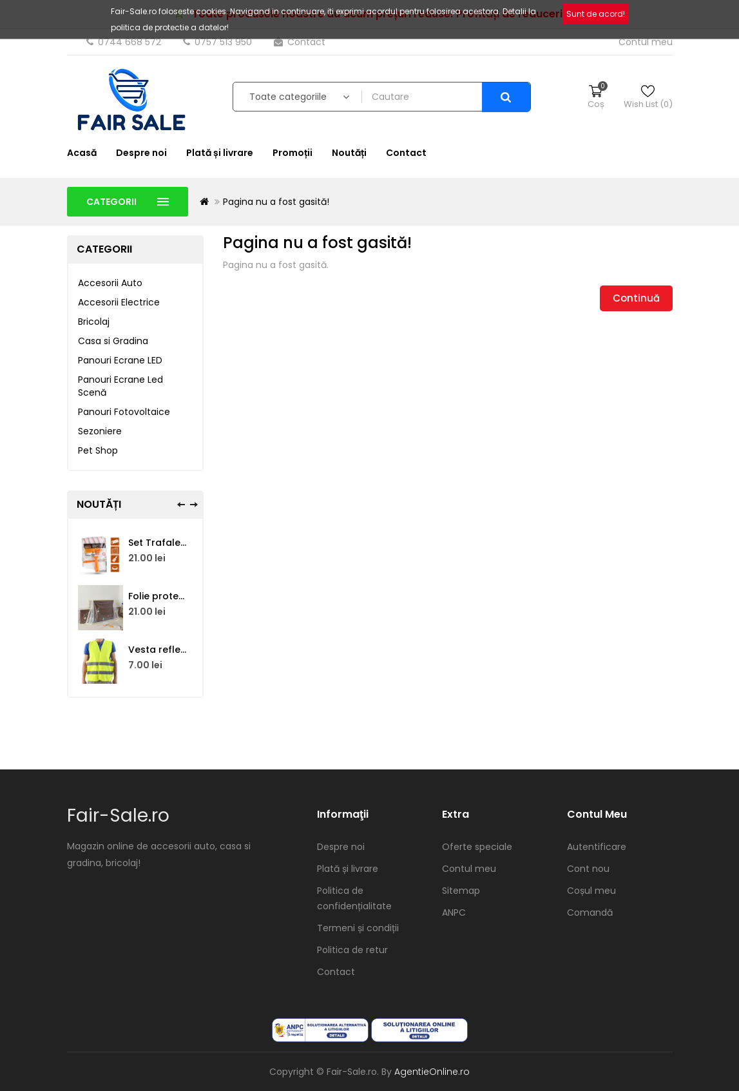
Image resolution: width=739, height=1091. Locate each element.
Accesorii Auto (110, 282)
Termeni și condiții (358, 928)
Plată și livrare (219, 152)
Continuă (636, 298)
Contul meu (469, 868)
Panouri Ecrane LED (120, 360)
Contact (299, 41)
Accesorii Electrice (119, 302)
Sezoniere (100, 431)
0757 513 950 (218, 41)
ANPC (454, 912)
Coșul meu (591, 890)
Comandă (590, 912)
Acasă (82, 152)
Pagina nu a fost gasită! (276, 201)
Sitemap (461, 890)
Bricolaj (94, 321)
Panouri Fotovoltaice (124, 411)
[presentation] (181, 504)
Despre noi (141, 152)
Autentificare (596, 846)
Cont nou (588, 868)
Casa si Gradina (113, 340)
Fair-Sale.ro (118, 815)
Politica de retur (352, 949)
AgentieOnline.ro (432, 1071)
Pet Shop (98, 450)
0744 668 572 (125, 41)
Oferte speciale (477, 846)
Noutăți (349, 152)
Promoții (292, 152)
